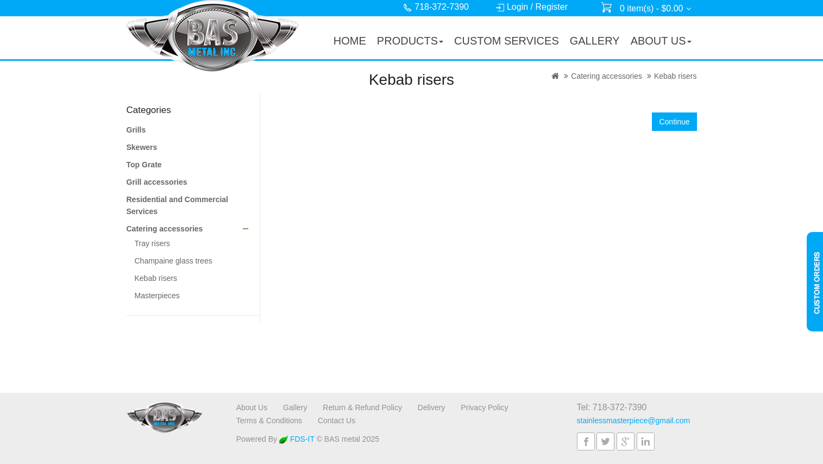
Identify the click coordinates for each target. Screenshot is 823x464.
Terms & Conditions (269, 420)
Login (517, 6)
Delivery (431, 407)
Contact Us (336, 420)
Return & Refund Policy (362, 407)
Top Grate (144, 164)
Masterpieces (157, 295)
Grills (136, 130)
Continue (674, 121)
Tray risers (153, 243)
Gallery (295, 407)
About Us (252, 407)
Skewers (142, 147)
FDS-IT (297, 439)
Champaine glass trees (173, 260)
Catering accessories (606, 76)
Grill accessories (157, 182)
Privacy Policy (484, 407)
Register (551, 6)
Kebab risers (675, 76)
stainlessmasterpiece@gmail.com (633, 420)
